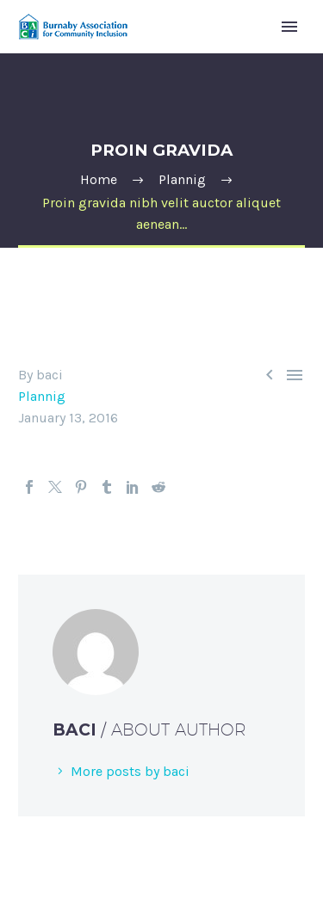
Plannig (41, 396)
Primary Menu (289, 27)
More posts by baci (130, 771)
